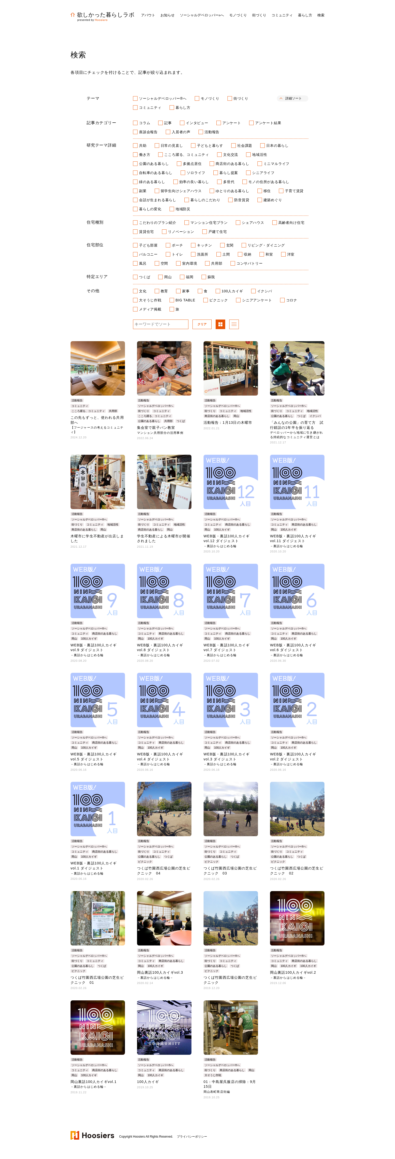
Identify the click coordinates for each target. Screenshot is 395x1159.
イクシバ (264, 291)
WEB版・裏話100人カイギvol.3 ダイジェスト (227, 759)
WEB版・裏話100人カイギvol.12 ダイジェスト (227, 541)
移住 (267, 191)
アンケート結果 (268, 123)
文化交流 (230, 155)
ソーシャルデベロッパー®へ (163, 98)
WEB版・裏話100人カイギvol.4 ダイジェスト (160, 759)
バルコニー (148, 254)
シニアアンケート (257, 300)
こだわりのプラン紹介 (157, 223)
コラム (144, 123)
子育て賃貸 (294, 191)
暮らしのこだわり (205, 200)
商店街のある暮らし (232, 164)
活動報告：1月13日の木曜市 (228, 422)
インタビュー (197, 123)
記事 (168, 123)
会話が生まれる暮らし (157, 200)
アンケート (231, 123)
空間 (164, 263)
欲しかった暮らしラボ (103, 15)
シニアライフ (263, 173)
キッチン (204, 245)
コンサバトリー (250, 263)
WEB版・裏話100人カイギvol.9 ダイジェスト (94, 650)
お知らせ (167, 15)
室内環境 (189, 263)
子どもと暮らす (210, 146)
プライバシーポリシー (192, 1136)
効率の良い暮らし (194, 182)
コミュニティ (150, 108)
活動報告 (212, 132)
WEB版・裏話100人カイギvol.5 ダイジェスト (94, 759)
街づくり (241, 98)
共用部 (216, 263)
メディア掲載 (150, 309)
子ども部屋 (148, 245)
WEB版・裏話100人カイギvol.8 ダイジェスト (160, 650)
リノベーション (181, 232)
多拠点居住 (192, 164)
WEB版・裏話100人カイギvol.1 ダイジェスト (94, 868)
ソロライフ (196, 173)
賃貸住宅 (146, 232)
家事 (186, 291)
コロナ (291, 300)
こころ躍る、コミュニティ (186, 155)
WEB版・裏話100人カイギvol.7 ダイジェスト (227, 650)
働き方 (144, 155)
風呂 (143, 263)
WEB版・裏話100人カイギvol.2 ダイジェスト (293, 759)
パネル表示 (220, 325)
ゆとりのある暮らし (232, 191)
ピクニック (218, 300)
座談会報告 (148, 132)
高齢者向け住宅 (291, 223)
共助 (143, 146)
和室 (269, 254)
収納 (247, 254)
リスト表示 (234, 325)
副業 (143, 191)
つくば (144, 277)
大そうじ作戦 (150, 300)
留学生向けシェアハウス (181, 191)
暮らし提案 (228, 173)
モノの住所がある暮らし (268, 182)
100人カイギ (232, 291)
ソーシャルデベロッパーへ (202, 15)
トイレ (177, 254)
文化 (143, 291)
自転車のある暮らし (156, 173)
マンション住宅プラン (209, 223)
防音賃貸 (241, 200)
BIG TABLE (185, 300)
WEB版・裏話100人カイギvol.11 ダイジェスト (293, 541)
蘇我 (211, 277)
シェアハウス (253, 223)
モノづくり (210, 98)
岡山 (168, 277)
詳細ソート (293, 98)
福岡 (189, 277)
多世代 (228, 182)
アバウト (148, 15)
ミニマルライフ (277, 164)
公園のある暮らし (154, 164)
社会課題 (244, 146)
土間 (226, 254)
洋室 (291, 254)
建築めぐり (273, 200)
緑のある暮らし (152, 182)
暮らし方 (183, 108)
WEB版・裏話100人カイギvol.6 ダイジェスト (293, 650)
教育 (164, 291)
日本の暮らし (277, 146)
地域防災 (183, 209)
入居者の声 (181, 132)
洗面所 (202, 254)
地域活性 (259, 155)
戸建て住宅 (217, 232)
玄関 (230, 245)
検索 (320, 15)
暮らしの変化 (150, 209)
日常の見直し (172, 146)
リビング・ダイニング (266, 245)
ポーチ (177, 245)
